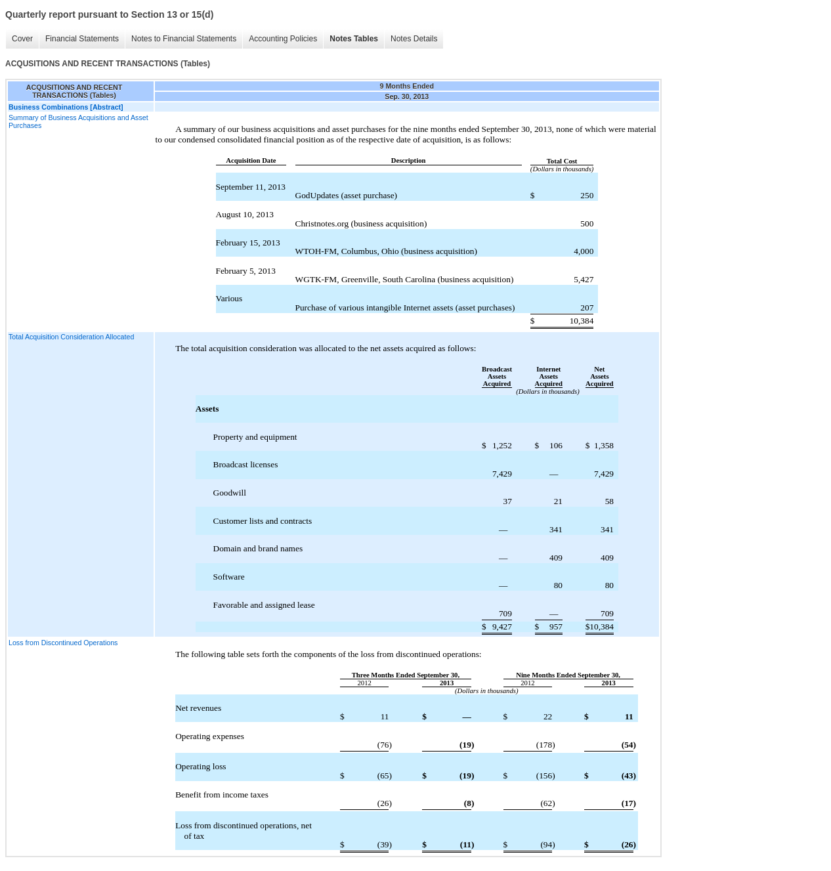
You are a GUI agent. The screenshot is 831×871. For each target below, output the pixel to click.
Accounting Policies (283, 38)
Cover (22, 38)
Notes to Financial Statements (183, 38)
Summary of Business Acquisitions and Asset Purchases (78, 121)
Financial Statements (82, 38)
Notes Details (414, 38)
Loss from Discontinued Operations (63, 643)
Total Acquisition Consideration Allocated (71, 337)
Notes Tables (354, 38)
